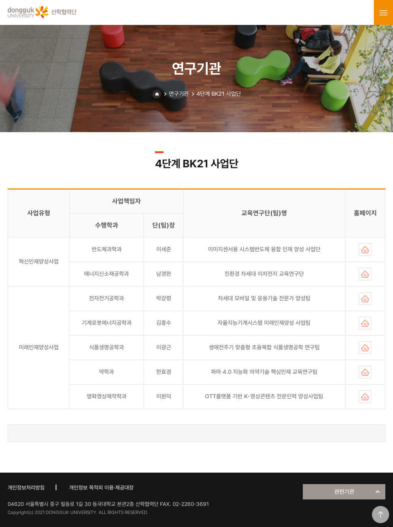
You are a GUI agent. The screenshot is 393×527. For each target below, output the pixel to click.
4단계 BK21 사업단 (218, 93)
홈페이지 (365, 249)
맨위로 (380, 514)
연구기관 (179, 93)
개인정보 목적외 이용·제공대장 (101, 487)
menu (383, 12)
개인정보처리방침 (26, 487)
